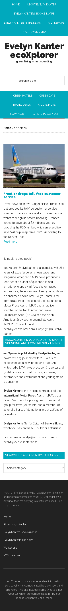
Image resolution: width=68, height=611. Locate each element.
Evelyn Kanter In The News (18, 539)
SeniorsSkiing (53, 423)
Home (7, 128)
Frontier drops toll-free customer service (32, 195)
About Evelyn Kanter (14, 524)
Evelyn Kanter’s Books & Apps (20, 532)
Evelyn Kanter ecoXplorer (34, 50)
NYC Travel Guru (12, 555)
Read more (10, 241)
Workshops (10, 547)
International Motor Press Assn (23, 395)
